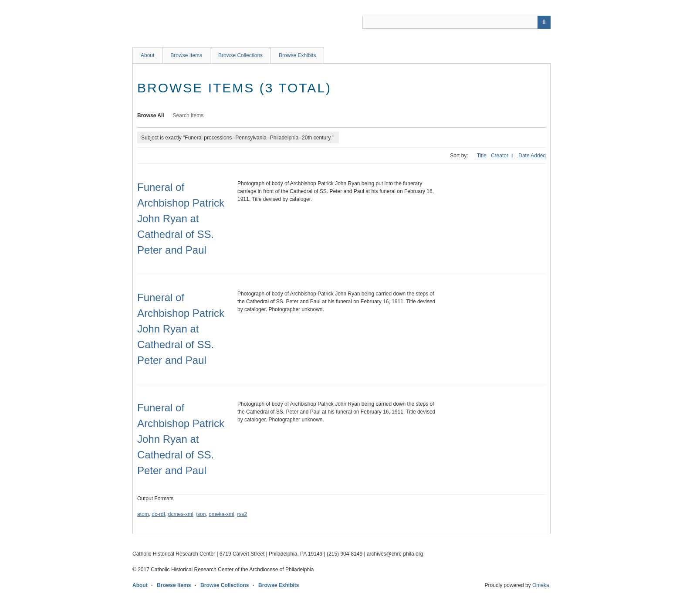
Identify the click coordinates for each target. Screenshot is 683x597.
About (147, 55)
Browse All (150, 115)
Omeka (540, 585)
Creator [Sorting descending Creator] (500, 156)
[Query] (456, 22)
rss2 (242, 514)
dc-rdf (158, 514)
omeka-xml (221, 514)
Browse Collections (240, 55)
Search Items (188, 115)
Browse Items (186, 55)
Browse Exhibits (297, 55)
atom (143, 514)
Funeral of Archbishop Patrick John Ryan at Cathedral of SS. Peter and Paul (180, 218)
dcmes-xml (180, 514)
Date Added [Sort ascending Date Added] (532, 156)
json (201, 514)
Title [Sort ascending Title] (482, 156)
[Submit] (544, 22)
